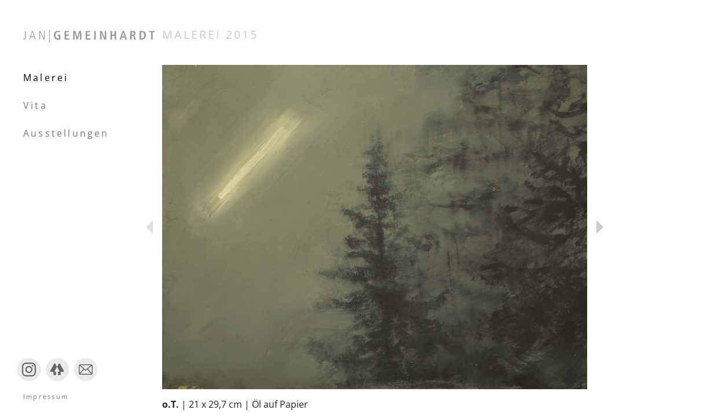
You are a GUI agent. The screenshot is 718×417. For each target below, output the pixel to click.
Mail (83, 380)
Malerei (45, 77)
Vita (35, 105)
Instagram (29, 380)
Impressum (45, 396)
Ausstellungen (66, 133)
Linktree (57, 380)
